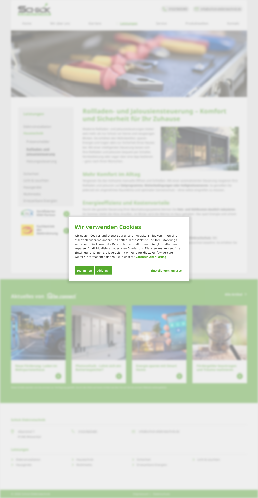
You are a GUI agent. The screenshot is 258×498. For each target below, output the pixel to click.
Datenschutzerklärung (150, 256)
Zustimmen (84, 270)
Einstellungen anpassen (167, 270)
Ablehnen (103, 270)
